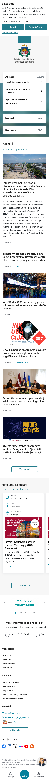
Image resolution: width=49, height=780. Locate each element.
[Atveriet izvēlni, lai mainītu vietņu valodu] (10, 775)
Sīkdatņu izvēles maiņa (13, 698)
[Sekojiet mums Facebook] (4, 746)
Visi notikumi (24, 585)
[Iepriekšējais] (4, 603)
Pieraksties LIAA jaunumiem (15, 694)
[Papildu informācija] (15, 722)
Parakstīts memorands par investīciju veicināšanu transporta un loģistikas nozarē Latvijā (24, 401)
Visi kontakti (15, 730)
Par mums (7, 668)
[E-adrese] (7, 722)
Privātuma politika (11, 682)
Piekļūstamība (9, 686)
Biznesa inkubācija (21, 362)
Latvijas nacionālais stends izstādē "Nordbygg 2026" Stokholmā (20, 545)
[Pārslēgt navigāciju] (24, 774)
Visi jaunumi (24, 469)
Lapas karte (8, 690)
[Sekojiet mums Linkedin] (9, 746)
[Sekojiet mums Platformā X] (15, 746)
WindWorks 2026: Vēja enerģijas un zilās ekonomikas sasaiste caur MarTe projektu (24, 305)
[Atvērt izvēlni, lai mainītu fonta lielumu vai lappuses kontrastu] (38, 775)
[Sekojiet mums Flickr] (21, 746)
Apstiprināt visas (36, 27)
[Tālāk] (44, 603)
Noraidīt (12, 27)
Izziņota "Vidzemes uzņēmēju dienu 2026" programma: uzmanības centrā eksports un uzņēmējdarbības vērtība (24, 257)
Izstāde (9, 566)
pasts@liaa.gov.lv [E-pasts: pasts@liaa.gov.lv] (12, 713)
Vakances (7, 655)
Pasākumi (18, 266)
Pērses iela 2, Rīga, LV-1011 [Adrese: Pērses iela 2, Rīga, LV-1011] (17, 717)
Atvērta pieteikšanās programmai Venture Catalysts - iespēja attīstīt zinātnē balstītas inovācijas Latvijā (22, 449)
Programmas (9, 663)
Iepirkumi (7, 659)
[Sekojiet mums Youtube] (26, 746)
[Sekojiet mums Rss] (32, 746)
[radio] (9, 634)
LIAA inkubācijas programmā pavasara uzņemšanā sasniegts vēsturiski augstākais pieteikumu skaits (24, 353)
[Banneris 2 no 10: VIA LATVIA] (24, 603)
